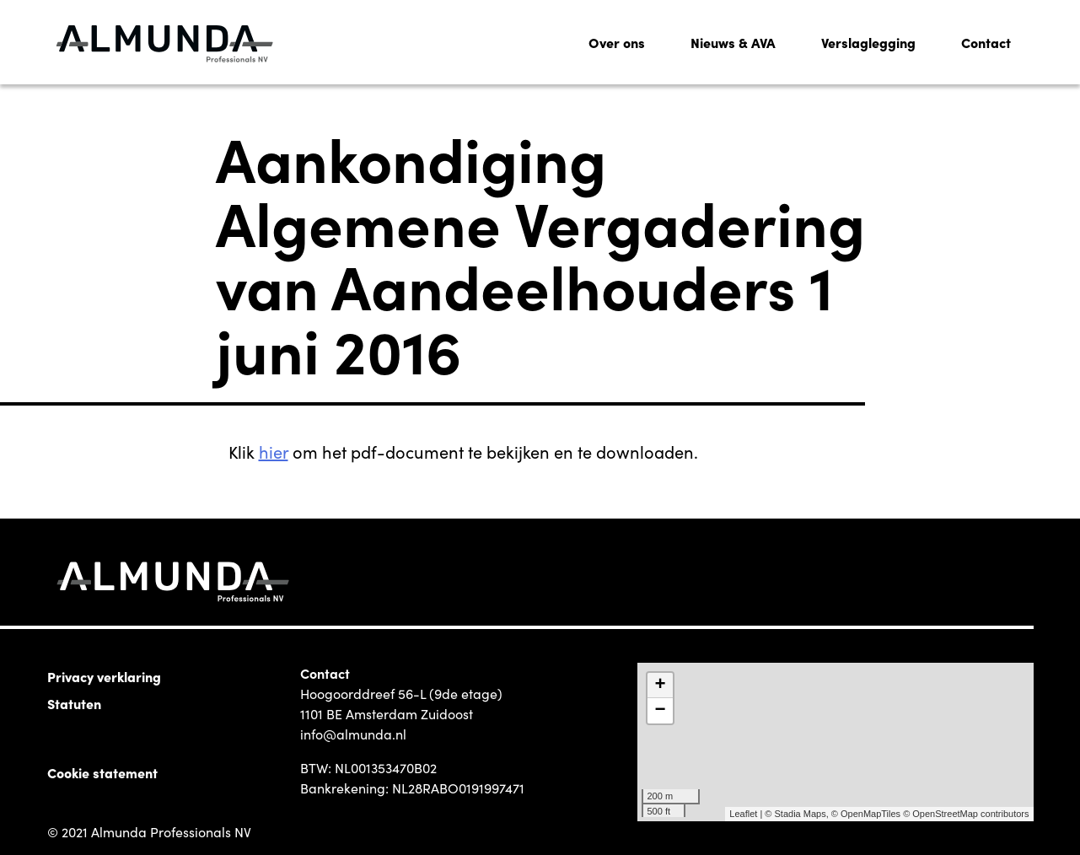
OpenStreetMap (945, 814)
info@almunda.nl (353, 733)
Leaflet (743, 814)
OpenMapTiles (870, 814)
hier (273, 451)
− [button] (659, 710)
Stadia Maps (800, 814)
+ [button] (659, 685)
